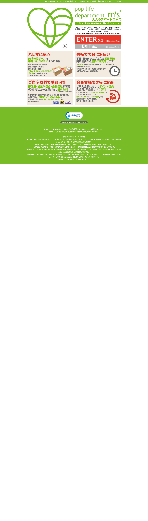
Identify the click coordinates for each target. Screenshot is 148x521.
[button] (74, 115)
